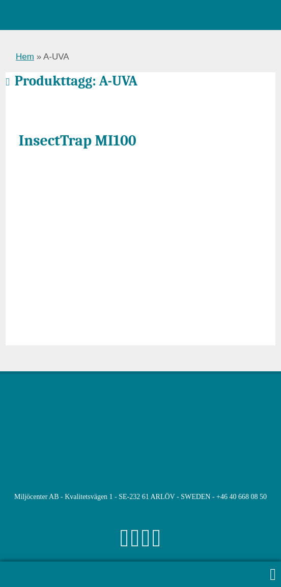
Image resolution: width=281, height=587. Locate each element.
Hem (25, 57)
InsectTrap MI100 (77, 140)
